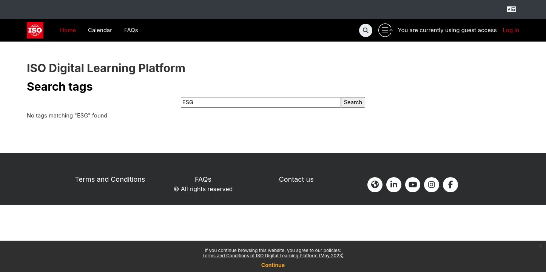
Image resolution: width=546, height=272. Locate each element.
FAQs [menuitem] (131, 30)
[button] (365, 30)
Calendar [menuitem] (100, 30)
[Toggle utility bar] (385, 30)
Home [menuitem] (68, 30)
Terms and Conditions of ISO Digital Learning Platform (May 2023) (273, 255)
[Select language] (511, 9)
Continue (273, 265)
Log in (511, 30)
